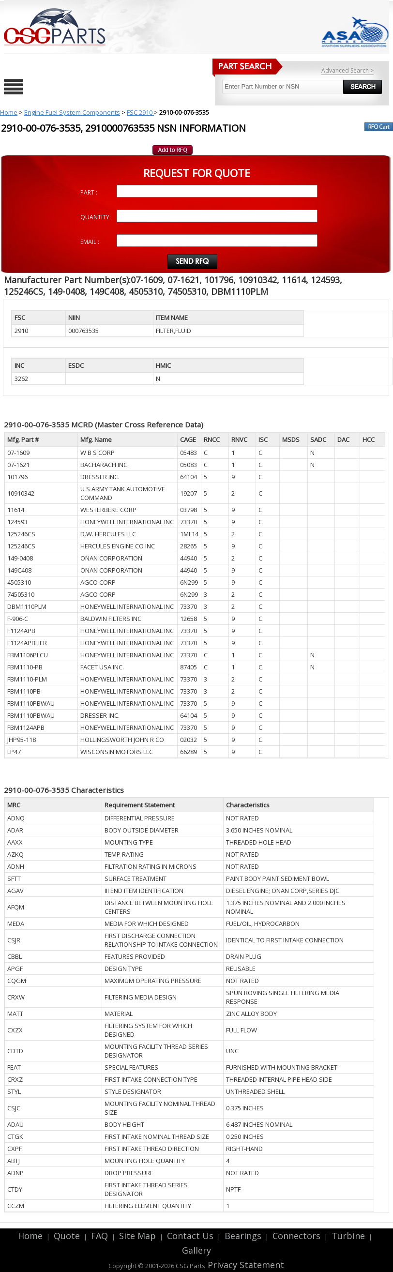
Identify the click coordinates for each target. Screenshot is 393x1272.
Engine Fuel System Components (72, 112)
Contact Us (190, 1236)
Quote (67, 1236)
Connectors (296, 1236)
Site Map (137, 1236)
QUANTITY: (95, 217)
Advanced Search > (347, 70)
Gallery (196, 1250)
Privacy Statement (244, 1265)
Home (8, 112)
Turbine (348, 1236)
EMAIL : (89, 242)
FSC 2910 (140, 112)
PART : (88, 192)
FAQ (99, 1236)
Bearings (243, 1236)
